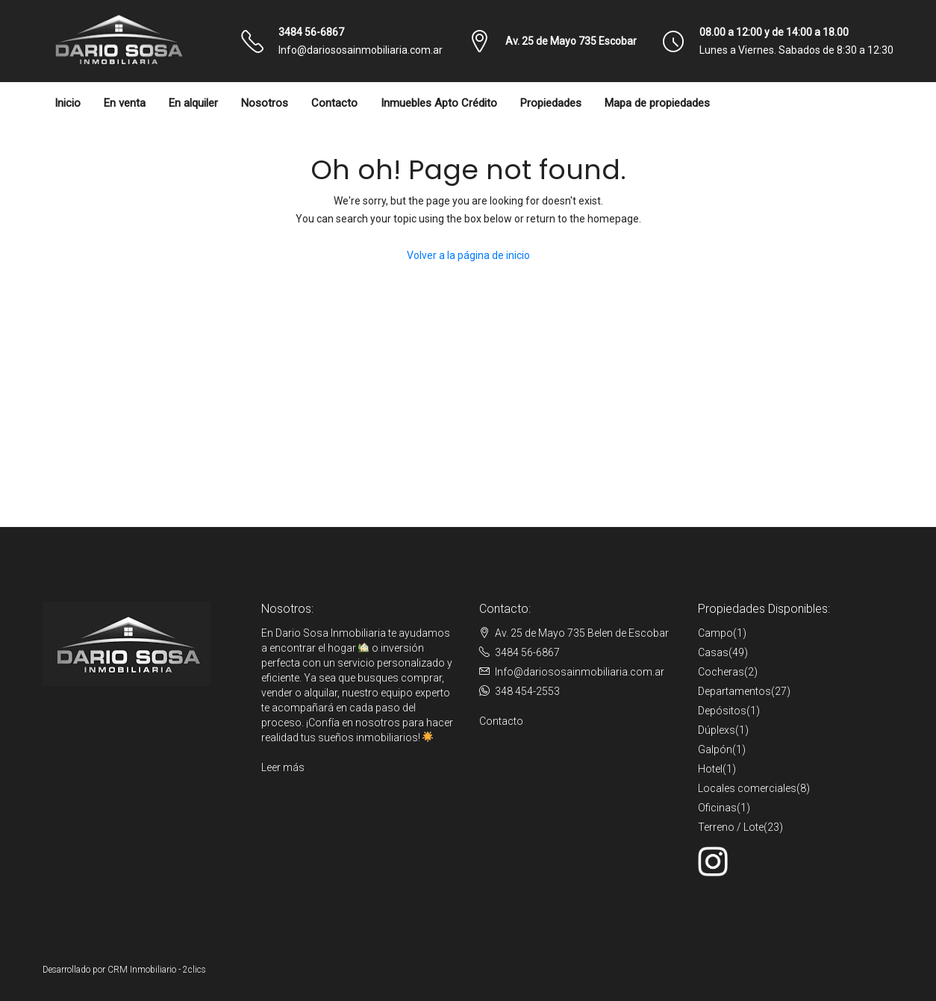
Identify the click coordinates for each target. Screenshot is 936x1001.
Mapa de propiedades (657, 103)
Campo (715, 633)
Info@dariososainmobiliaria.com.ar (360, 50)
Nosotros (264, 103)
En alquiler (193, 103)
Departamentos (734, 691)
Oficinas (717, 808)
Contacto (334, 103)
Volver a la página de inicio (468, 255)
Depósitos (722, 711)
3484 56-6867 (311, 32)
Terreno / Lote (731, 827)
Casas (713, 652)
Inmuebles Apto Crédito (439, 103)
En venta (125, 103)
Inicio (67, 103)
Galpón (715, 749)
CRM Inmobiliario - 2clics (156, 969)
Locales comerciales (747, 788)
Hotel (710, 769)
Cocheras (721, 672)
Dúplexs (716, 730)
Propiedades (550, 103)
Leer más (283, 767)
